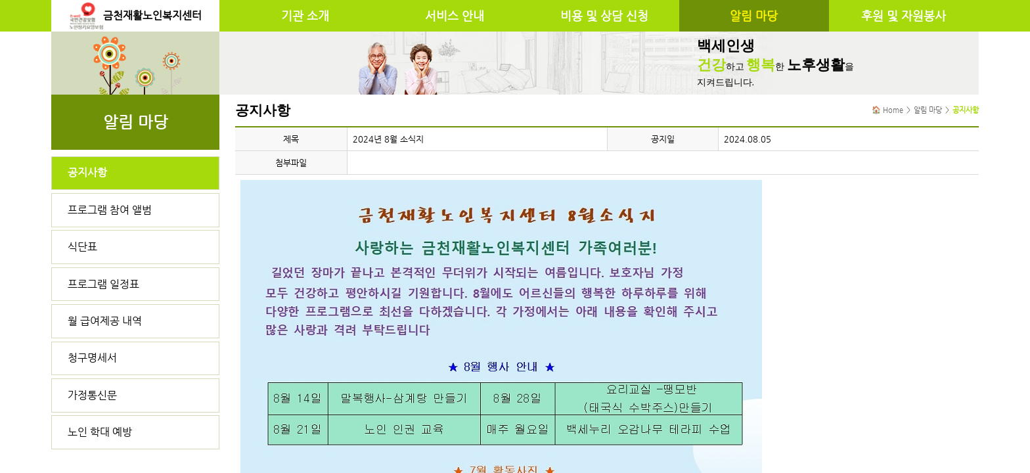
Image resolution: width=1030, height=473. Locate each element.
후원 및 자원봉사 (903, 15)
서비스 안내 (454, 15)
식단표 (82, 246)
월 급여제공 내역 (105, 321)
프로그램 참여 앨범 (110, 210)
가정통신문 (92, 395)
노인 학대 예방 (100, 432)
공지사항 (87, 172)
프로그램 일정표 (103, 284)
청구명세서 (92, 357)
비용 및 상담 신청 (604, 15)
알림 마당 (754, 15)
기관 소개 (305, 15)
